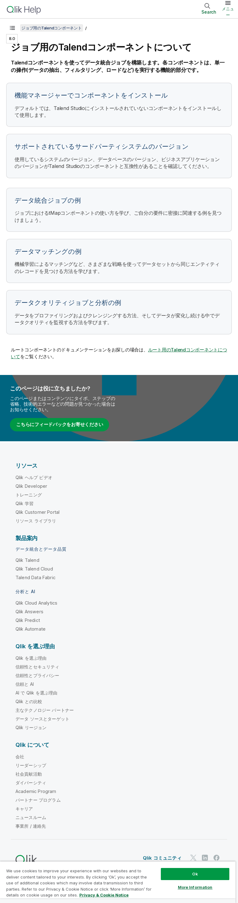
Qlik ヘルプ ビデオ (33, 477)
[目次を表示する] (12, 28)
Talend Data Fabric (35, 577)
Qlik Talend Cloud (34, 568)
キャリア (24, 808)
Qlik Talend (27, 560)
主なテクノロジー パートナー (44, 710)
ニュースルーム (30, 817)
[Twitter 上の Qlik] (193, 857)
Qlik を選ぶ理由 (31, 658)
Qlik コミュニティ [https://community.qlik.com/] (162, 858)
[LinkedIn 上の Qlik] (204, 857)
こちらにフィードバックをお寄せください (59, 424)
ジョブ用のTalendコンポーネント (51, 27)
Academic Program (35, 791)
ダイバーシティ (30, 782)
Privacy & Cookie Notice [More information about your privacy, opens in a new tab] (104, 894)
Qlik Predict (27, 620)
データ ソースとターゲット (42, 718)
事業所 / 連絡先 (30, 826)
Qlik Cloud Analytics (36, 603)
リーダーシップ (30, 765)
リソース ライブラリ (35, 520)
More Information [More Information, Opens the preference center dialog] (195, 887)
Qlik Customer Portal (37, 512)
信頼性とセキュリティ (37, 666)
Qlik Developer (31, 486)
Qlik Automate (30, 629)
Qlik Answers (29, 611)
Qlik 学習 (24, 503)
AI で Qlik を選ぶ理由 (36, 692)
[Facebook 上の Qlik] (216, 857)
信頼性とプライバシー (37, 675)
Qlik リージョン (31, 727)
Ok (195, 873)
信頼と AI (24, 684)
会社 (19, 756)
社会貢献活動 (28, 774)
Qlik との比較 (28, 701)
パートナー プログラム (38, 800)
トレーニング (28, 494)
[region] (118, 882)
